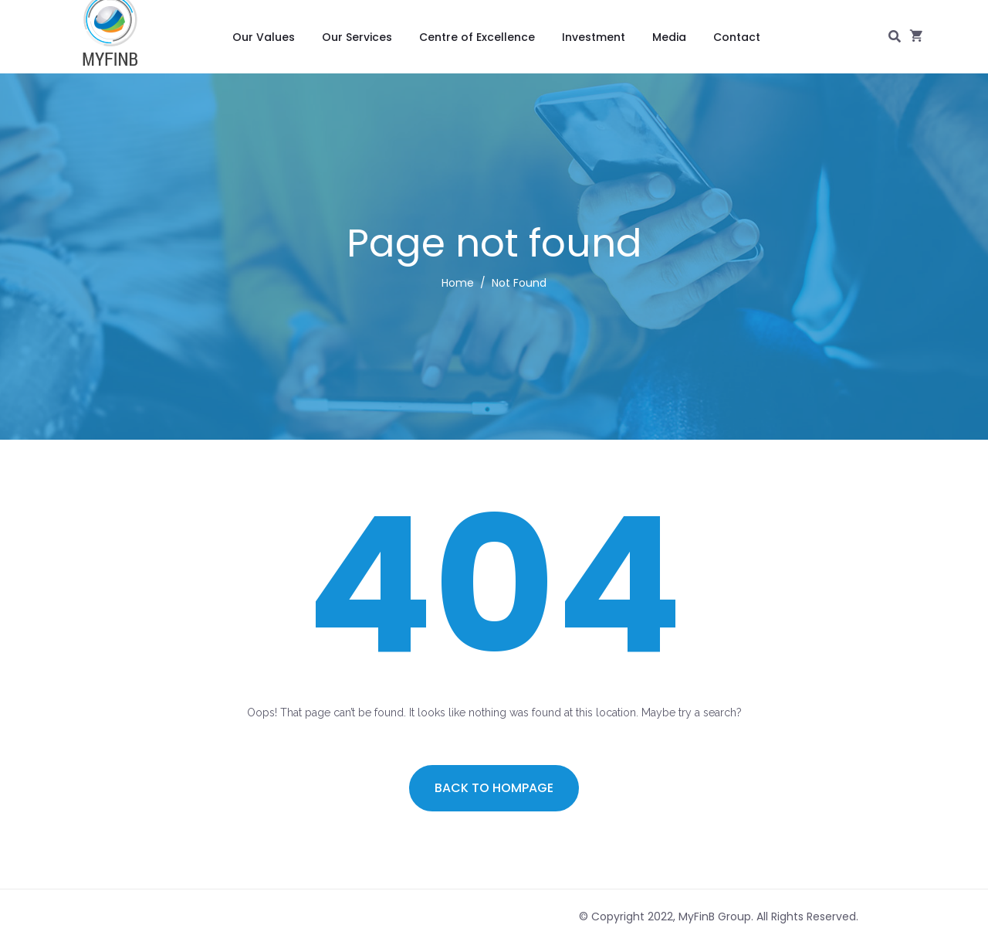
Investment (593, 37)
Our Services (357, 37)
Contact (736, 37)
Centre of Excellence (477, 37)
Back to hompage (494, 788)
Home (458, 283)
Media (669, 37)
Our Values (263, 37)
